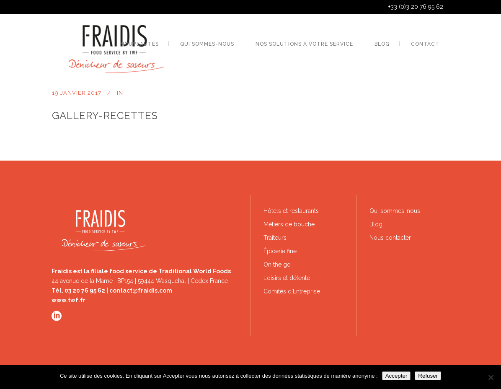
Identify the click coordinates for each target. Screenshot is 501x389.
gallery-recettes (105, 115)
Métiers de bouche (289, 224)
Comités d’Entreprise (291, 291)
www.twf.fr (68, 300)
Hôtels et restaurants (291, 210)
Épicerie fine (280, 251)
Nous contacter (390, 237)
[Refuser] (490, 377)
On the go (277, 264)
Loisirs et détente (286, 278)
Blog (375, 224)
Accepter (396, 376)
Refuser (428, 376)
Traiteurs (275, 237)
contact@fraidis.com (140, 290)
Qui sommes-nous (394, 210)
